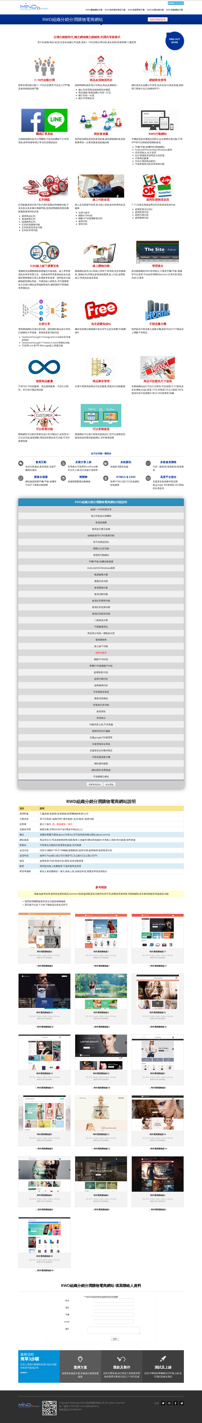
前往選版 (109, 784)
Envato (182, 1403)
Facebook (175, 1403)
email (66, 1321)
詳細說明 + (24, 1372)
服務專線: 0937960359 (176, 3)
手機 (67, 1314)
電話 (67, 1307)
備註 (67, 1328)
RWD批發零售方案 (136, 10)
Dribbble (169, 1403)
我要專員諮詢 (95, 784)
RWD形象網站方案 (174, 10)
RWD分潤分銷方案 (155, 10)
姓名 (67, 1300)
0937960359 (157, 19)
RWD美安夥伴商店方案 (115, 10)
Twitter (163, 1403)
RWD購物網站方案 (94, 10)
